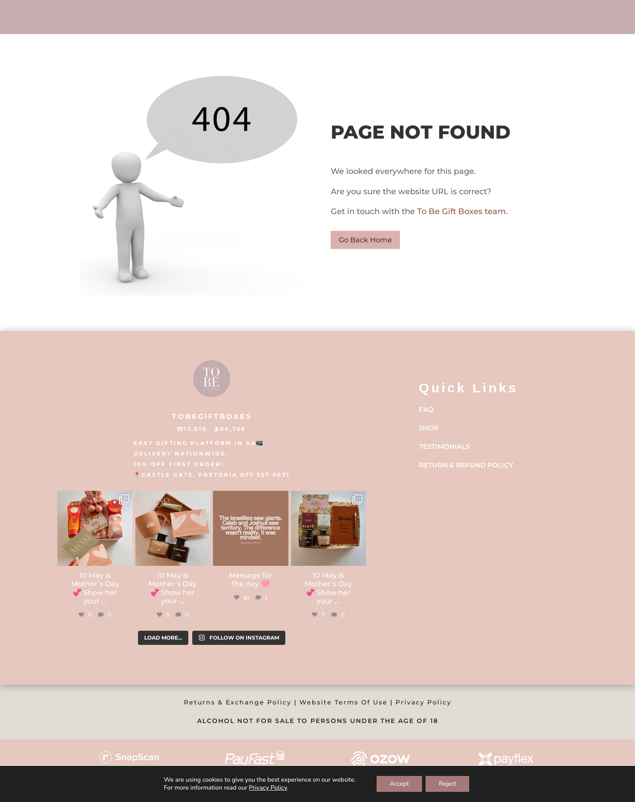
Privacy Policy (424, 702)
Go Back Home (365, 240)
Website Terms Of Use (343, 702)
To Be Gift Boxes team (460, 211)
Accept (399, 783)
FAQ (426, 409)
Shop (429, 428)
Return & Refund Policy (466, 465)
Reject (447, 783)
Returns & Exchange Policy (237, 702)
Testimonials (444, 446)
